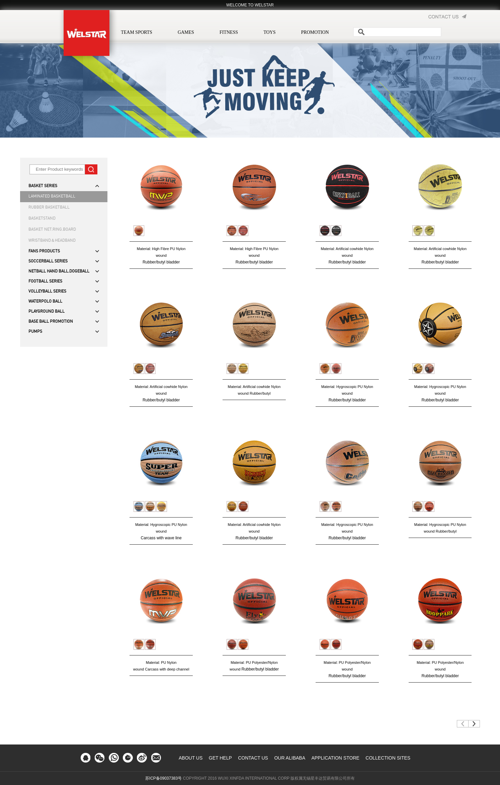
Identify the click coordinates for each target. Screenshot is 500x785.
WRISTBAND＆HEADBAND (52, 241)
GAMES (186, 32)
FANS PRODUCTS (44, 251)
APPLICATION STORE (335, 758)
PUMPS (35, 332)
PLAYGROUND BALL (46, 312)
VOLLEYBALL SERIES (47, 292)
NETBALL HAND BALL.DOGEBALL (58, 271)
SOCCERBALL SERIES (48, 261)
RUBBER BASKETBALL (49, 208)
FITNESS (229, 32)
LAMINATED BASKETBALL (51, 196)
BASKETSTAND (42, 219)
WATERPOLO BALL (45, 302)
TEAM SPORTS (136, 32)
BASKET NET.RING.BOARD (52, 230)
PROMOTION (315, 32)
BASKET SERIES (42, 186)
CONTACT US (253, 758)
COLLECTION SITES (387, 758)
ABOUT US (190, 758)
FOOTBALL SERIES (45, 282)
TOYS (269, 32)
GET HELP (220, 758)
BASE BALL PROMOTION (50, 322)
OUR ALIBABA (289, 758)
